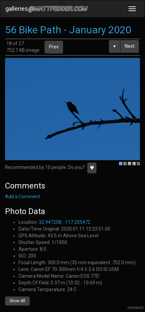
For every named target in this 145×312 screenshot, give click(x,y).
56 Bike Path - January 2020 (68, 30)
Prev (54, 46)
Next (130, 46)
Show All (17, 301)
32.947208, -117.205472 (64, 222)
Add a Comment (22, 196)
